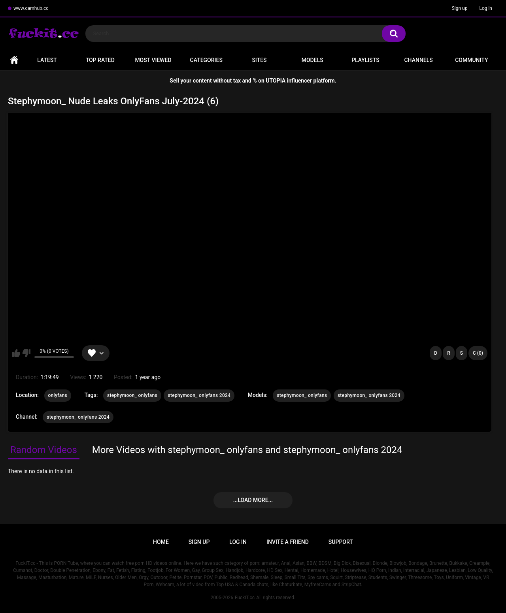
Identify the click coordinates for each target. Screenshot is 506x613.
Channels (418, 60)
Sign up (460, 8)
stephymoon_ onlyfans (132, 395)
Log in (485, 8)
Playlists (365, 60)
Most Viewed (153, 60)
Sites (259, 60)
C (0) (478, 353)
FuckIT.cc (245, 597)
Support (341, 542)
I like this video (16, 353)
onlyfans (57, 395)
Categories (206, 60)
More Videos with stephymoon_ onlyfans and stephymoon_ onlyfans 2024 (247, 449)
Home (14, 60)
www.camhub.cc (31, 8)
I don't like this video (26, 353)
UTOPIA (275, 80)
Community (471, 60)
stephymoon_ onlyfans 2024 (199, 395)
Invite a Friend (287, 542)
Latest (47, 60)
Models (312, 60)
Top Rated (100, 60)
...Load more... (253, 500)
